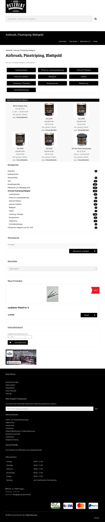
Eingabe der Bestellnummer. (18, 334)
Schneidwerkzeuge (21, 90)
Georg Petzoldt (16, 515)
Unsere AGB (10, 425)
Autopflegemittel (14, 184)
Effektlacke (22, 450)
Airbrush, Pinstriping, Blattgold (24, 50)
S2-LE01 (49, 148)
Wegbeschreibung (12, 440)
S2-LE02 (20, 148)
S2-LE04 (49, 119)
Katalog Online (13, 174)
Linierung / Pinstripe (21, 83)
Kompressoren (52, 83)
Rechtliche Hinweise (13, 434)
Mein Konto (73, 41)
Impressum (10, 428)
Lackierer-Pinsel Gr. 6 (18, 307)
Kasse (95, 41)
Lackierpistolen (21, 70)
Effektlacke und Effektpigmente (19, 188)
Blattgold (52, 76)
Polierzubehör (13, 178)
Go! (96, 409)
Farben (84, 76)
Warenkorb (84, 41)
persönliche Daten (12, 382)
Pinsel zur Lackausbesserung (52, 70)
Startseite (9, 50)
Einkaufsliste (10, 388)
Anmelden (62, 41)
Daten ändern (10, 385)
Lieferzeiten (10, 437)
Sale (9, 181)
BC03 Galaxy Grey (20, 106)
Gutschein (11, 171)
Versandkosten (21, 117)
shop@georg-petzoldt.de (22, 494)
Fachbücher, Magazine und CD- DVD (20, 227)
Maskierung (83, 83)
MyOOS (96, 518)
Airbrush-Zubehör (21, 76)
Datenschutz (10, 422)
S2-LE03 (81, 119)
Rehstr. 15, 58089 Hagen (15, 489)
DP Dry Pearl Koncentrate (81, 148)
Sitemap (8, 394)
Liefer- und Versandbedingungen (17, 420)
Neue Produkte (11, 391)
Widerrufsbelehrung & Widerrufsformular (20, 431)
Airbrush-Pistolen (84, 70)
